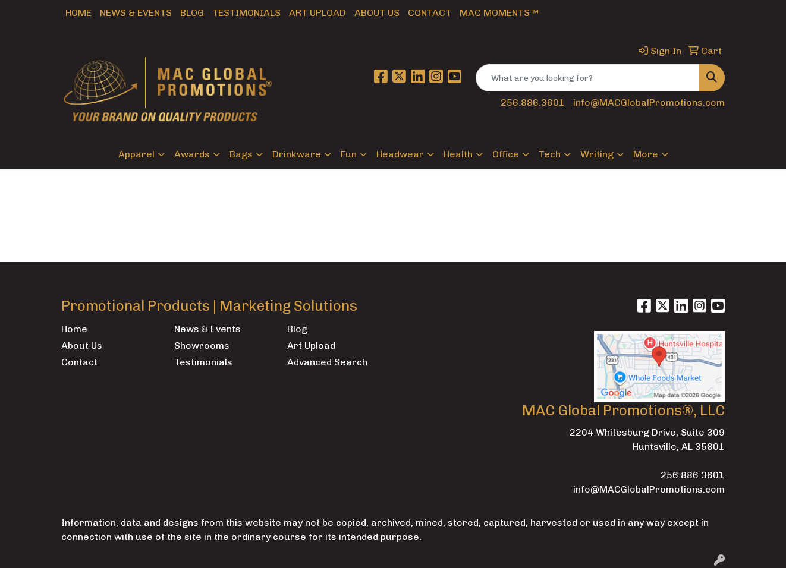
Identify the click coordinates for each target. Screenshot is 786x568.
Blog (192, 12)
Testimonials (246, 12)
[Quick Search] (588, 77)
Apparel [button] (136, 154)
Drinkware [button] (296, 154)
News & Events (136, 12)
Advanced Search (327, 362)
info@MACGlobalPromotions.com (649, 102)
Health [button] (458, 154)
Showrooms (201, 345)
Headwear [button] (400, 154)
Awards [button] (192, 154)
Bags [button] (241, 154)
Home (78, 12)
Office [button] (505, 154)
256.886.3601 (533, 102)
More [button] (645, 154)
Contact (429, 12)
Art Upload (317, 12)
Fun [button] (349, 154)
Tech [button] (550, 154)
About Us (377, 12)
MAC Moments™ (499, 12)
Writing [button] (597, 154)
